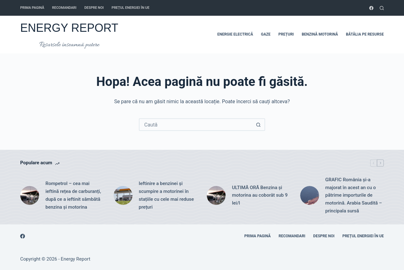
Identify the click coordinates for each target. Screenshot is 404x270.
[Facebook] (371, 8)
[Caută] (382, 8)
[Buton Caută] (258, 124)
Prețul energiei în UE (131, 8)
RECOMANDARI (64, 8)
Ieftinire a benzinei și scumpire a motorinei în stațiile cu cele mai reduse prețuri (166, 195)
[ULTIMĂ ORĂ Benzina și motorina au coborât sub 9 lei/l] (216, 195)
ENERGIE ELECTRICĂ (235, 34)
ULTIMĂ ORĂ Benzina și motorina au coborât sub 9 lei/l (260, 195)
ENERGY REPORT (69, 27)
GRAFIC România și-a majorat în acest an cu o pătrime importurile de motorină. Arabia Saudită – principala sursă (353, 195)
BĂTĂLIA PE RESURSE (365, 34)
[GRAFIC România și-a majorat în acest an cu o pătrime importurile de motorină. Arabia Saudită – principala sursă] (309, 195)
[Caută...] (196, 124)
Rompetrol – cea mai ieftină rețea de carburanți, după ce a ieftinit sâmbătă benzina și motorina (73, 195)
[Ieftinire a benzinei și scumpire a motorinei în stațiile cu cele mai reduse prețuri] (123, 195)
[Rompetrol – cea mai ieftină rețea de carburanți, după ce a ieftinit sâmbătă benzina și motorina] (29, 195)
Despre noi (94, 8)
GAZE (265, 34)
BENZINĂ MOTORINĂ (320, 34)
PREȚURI (286, 34)
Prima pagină (32, 8)
